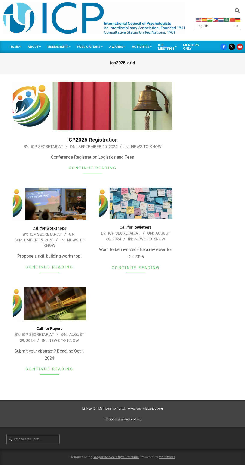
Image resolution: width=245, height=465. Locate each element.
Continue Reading (92, 168)
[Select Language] (218, 26)
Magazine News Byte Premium (116, 457)
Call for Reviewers (135, 227)
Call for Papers (49, 328)
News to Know (146, 146)
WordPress (167, 457)
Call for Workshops (49, 228)
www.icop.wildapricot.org (145, 408)
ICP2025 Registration (92, 140)
